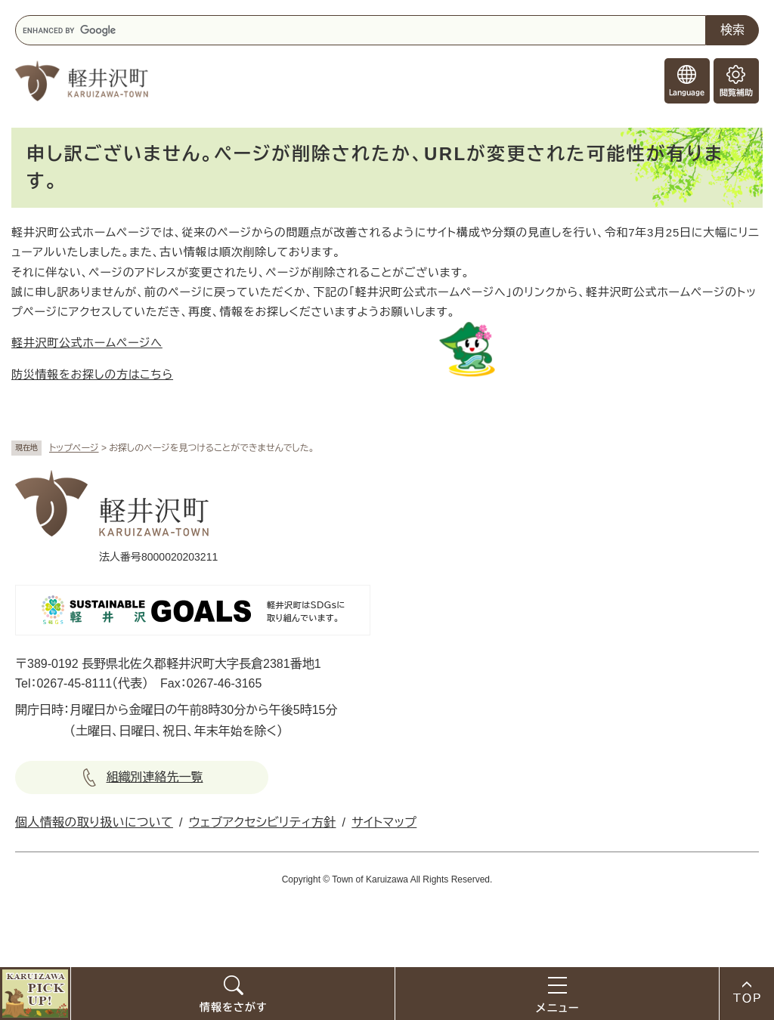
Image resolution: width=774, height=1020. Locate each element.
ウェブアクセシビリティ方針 (262, 822)
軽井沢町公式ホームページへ (87, 342)
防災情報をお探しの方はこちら (92, 374)
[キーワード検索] (360, 30)
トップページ (74, 448)
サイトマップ (383, 822)
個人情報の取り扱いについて (94, 822)
